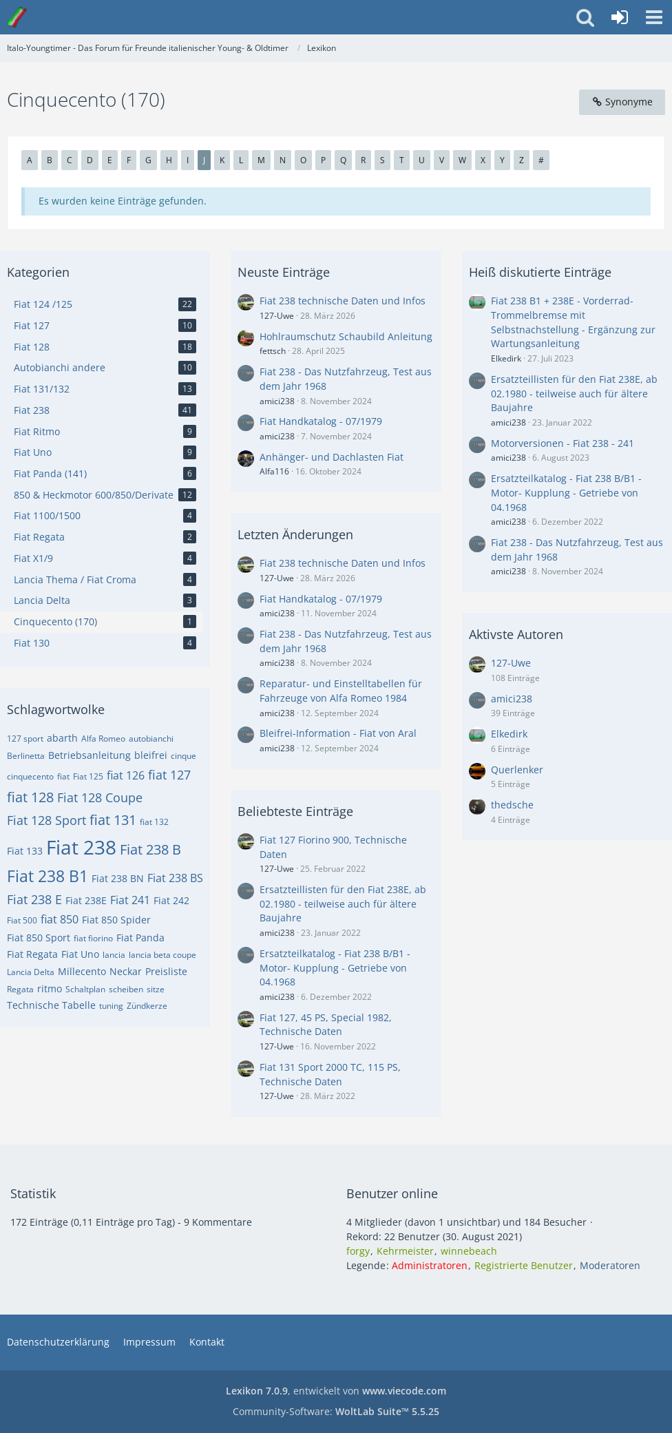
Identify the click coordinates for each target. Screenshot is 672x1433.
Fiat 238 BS (175, 878)
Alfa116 (274, 471)
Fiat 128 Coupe (100, 797)
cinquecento (30, 776)
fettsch (273, 351)
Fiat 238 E (34, 899)
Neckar (125, 971)
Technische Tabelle (51, 1005)
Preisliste (166, 971)
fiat (63, 776)
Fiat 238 (81, 847)
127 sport (25, 738)
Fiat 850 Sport (38, 937)
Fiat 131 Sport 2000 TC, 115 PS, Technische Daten (330, 1074)
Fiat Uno (80, 954)
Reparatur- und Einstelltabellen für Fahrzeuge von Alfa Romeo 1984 (341, 690)
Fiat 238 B (150, 849)
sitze (156, 989)
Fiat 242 (171, 900)
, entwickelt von (336, 1390)
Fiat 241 (130, 900)
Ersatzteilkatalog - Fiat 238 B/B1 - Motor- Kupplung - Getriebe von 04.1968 (335, 967)
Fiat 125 (88, 776)
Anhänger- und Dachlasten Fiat (331, 456)
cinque (183, 756)
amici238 (277, 401)
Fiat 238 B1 (47, 876)
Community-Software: (336, 1411)
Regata (20, 989)
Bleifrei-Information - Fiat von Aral (338, 733)
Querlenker (517, 769)
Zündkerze (147, 1006)
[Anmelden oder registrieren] (619, 17)
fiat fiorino (93, 938)
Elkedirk (506, 358)
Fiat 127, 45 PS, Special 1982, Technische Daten (326, 1024)
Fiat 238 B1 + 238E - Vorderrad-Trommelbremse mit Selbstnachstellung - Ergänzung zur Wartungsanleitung (573, 322)
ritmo (49, 988)
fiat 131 (113, 819)
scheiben (126, 989)
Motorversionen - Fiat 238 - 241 (562, 443)
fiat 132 (154, 822)
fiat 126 (126, 775)
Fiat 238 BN (118, 878)
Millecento (82, 971)
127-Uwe (277, 316)
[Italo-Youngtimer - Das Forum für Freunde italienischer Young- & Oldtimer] (17, 17)
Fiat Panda (140, 937)
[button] (654, 17)
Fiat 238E (86, 900)
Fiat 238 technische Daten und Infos (343, 300)
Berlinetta (26, 756)
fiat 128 (30, 797)
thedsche (512, 804)
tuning (111, 1006)
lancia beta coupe (162, 955)
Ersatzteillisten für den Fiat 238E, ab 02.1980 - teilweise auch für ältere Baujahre (343, 903)
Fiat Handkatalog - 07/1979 (321, 421)
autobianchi (151, 738)
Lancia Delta (30, 972)
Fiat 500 (22, 920)
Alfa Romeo (103, 738)
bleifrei (150, 755)
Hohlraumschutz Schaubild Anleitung (346, 336)
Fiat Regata (32, 954)
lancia (114, 955)
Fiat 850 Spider (116, 919)
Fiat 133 (25, 850)
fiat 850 (59, 919)
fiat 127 (169, 774)
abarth (62, 737)
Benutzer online (392, 1193)
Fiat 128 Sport (46, 820)
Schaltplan (85, 989)
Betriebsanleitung (89, 755)
